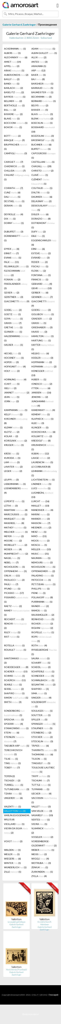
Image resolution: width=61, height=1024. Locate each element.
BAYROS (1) (14, 96)
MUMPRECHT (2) (16, 553)
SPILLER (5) (39, 719)
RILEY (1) (12, 632)
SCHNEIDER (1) (42, 675)
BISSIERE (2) (13, 114)
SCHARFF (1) (40, 662)
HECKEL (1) (12, 353)
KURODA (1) (12, 458)
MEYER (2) (14, 536)
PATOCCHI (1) (41, 579)
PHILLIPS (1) (40, 588)
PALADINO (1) (42, 575)
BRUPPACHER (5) (15, 146)
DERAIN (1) (13, 205)
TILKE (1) (11, 758)
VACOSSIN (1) (44, 800)
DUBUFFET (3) (13, 231)
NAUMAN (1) (40, 558)
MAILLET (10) (40, 505)
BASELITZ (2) (14, 92)
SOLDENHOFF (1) (43, 704)
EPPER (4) (11, 249)
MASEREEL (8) (14, 523)
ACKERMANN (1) (15, 48)
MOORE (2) (13, 540)
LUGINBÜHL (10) (42, 494)
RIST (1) (11, 636)
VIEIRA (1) (39, 824)
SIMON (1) (16, 697)
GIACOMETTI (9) (16, 301)
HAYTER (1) (42, 347)
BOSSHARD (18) (43, 129)
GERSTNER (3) (13, 297)
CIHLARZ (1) (16, 177)
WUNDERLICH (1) (15, 867)
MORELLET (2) (15, 545)
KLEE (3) (37, 423)
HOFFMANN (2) (41, 362)
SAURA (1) (40, 658)
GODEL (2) (13, 309)
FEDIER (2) (39, 262)
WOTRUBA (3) (41, 863)
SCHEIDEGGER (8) (16, 667)
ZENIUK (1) (39, 867)
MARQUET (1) (14, 518)
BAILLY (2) (12, 79)
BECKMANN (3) (41, 96)
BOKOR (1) (13, 127)
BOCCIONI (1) (15, 122)
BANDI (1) (11, 83)
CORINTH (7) (13, 188)
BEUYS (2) (39, 105)
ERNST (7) (11, 253)
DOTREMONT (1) (43, 225)
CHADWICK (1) (14, 166)
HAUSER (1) (13, 344)
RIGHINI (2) (42, 628)
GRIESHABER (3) (42, 327)
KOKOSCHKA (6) (43, 431)
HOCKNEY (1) (14, 357)
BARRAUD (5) (42, 88)
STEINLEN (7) (14, 739)
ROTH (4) (39, 645)
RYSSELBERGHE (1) (44, 651)
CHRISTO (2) (42, 170)
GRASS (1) (38, 323)
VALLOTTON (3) (15, 810)
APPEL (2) (11, 66)
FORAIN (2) (12, 279)
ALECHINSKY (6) (15, 57)
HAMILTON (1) (42, 336)
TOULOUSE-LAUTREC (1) (43, 769)
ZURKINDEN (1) (42, 871)
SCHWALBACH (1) (42, 680)
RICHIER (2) (42, 623)
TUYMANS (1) (40, 789)
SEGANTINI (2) (43, 684)
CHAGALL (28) (41, 166)
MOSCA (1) (39, 545)
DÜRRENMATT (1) (16, 238)
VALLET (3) (41, 806)
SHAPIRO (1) (40, 689)
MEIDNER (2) (41, 527)
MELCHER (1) (16, 531)
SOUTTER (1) (41, 715)
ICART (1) (12, 383)
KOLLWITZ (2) (41, 436)
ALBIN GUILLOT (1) (44, 53)
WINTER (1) (12, 863)
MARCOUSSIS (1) (15, 514)
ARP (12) (38, 70)
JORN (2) (11, 401)
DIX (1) (10, 218)
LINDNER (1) (41, 484)
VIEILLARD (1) (14, 824)
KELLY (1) (13, 414)
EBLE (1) (38, 236)
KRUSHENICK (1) (42, 447)
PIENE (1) (38, 593)
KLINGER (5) (39, 427)
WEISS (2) (39, 854)
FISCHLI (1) (39, 266)
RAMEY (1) (17, 612)
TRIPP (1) (40, 776)
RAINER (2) (40, 606)
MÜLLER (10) (41, 549)
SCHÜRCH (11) (15, 680)
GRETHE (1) (13, 327)
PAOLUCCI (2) (14, 579)
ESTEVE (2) (41, 253)
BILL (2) (10, 109)
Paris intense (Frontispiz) (16, 969)
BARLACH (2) (13, 88)
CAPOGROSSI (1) (43, 155)
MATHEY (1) (15, 527)
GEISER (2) (11, 292)
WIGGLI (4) (40, 858)
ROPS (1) (41, 638)
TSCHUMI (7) (40, 780)
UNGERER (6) (13, 798)
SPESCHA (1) (14, 719)
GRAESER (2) (41, 318)
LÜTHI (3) (11, 505)
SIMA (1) (39, 693)
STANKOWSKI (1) (16, 728)
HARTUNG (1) (41, 340)
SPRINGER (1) (43, 723)
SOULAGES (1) (42, 710)
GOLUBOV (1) (42, 314)
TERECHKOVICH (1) (13, 752)
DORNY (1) (14, 223)
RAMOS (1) (39, 610)
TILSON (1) (39, 758)
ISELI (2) (10, 388)
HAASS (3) (39, 331)
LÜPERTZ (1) (14, 501)
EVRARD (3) (40, 257)
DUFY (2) (38, 231)
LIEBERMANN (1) (15, 484)
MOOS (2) (40, 540)
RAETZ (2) (13, 606)
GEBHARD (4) (41, 283)
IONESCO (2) (41, 383)
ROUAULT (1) (15, 649)
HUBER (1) (38, 379)
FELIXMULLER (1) (16, 266)
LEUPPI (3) (11, 479)
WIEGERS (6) (12, 858)
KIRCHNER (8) (15, 420)
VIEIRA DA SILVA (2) (16, 830)
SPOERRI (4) (13, 723)
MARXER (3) (40, 518)
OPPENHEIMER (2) (43, 571)
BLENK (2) (42, 118)
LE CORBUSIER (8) (40, 466)
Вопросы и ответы (30, 1014)
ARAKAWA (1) (38, 66)
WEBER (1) (42, 849)
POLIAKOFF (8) (42, 597)
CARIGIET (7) (13, 161)
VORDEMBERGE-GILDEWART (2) (44, 843)
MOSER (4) (13, 549)
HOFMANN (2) (43, 366)
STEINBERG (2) (41, 732)
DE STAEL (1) (14, 201)
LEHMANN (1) (44, 473)
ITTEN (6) (40, 388)
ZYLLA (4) (39, 876)
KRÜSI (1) (11, 453)
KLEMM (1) (13, 427)
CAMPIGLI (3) (15, 153)
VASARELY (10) (42, 815)
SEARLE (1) (13, 684)
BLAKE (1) (12, 118)
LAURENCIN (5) (42, 462)
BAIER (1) (38, 74)
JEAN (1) (11, 397)
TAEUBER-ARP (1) (16, 745)
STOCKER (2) (42, 737)
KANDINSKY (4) (43, 410)
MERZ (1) (38, 531)
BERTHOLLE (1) (14, 105)
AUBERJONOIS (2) (16, 74)
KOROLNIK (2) (15, 440)
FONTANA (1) (41, 275)
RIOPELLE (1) (42, 632)
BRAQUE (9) (14, 140)
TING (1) (12, 763)
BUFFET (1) (41, 149)
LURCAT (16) (40, 501)
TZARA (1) (12, 793)
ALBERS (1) (12, 53)
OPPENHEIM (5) (15, 571)
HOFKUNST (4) (15, 366)
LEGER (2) (13, 471)
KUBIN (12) (40, 453)
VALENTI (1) (12, 806)
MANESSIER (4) (42, 510)
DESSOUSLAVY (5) (43, 207)
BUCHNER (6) (41, 144)
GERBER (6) (39, 292)
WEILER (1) (12, 854)
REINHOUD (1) (42, 619)
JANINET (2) (16, 392)
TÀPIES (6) (40, 745)
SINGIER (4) (41, 697)
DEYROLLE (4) (13, 214)
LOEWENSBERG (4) (16, 490)
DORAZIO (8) (41, 218)
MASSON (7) (40, 523)
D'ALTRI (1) (40, 192)
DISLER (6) (39, 214)
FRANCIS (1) (39, 279)
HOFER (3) (11, 362)
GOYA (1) (13, 318)
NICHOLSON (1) (14, 566)
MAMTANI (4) (15, 510)
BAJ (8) (38, 79)
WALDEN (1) (12, 849)
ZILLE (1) (12, 871)
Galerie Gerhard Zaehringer (19, 24)
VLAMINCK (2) (42, 830)
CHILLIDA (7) (15, 170)
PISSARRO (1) (16, 599)
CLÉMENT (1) (40, 181)
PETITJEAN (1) (43, 584)
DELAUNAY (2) (41, 201)
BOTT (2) (12, 135)
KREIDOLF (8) (41, 440)
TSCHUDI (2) (12, 780)
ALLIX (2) (38, 57)
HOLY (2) (12, 370)
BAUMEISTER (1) (42, 92)
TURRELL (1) (13, 784)
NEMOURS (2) (42, 562)
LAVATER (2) (13, 466)
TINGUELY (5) (40, 763)
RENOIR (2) (15, 625)
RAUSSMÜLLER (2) (42, 614)
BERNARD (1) (43, 101)
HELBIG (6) (40, 353)
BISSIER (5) (39, 109)
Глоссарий (53, 995)
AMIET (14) (12, 61)
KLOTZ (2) (11, 431)
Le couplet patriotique (16, 922)
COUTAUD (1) (41, 188)
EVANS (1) (12, 257)
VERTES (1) (40, 819)
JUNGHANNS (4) (42, 403)
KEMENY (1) (40, 414)
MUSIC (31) (40, 553)
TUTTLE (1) (41, 784)
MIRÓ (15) (39, 536)
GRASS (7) (12, 323)
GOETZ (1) (12, 314)
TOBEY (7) (12, 767)
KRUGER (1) (14, 445)
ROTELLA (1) (14, 645)
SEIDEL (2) (14, 689)
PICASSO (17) (14, 593)
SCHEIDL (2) (41, 667)
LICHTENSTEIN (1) (43, 479)
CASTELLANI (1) (42, 161)
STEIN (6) (11, 732)
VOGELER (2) (42, 837)
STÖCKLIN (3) (42, 741)
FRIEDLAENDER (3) (15, 286)
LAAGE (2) (40, 458)
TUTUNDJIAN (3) (16, 789)
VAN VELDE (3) (41, 810)
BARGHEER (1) (42, 83)
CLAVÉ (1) (39, 175)
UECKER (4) (41, 793)
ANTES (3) (39, 61)
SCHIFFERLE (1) (42, 671)
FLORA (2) (38, 270)
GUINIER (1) (13, 331)
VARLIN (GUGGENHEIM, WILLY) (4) (16, 817)
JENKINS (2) (39, 397)
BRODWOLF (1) (42, 140)
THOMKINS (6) (42, 754)
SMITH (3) (12, 702)
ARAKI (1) (14, 70)
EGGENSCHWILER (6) (43, 242)
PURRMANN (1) (41, 601)
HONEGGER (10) (42, 373)
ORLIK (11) (12, 575)
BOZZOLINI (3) (42, 135)
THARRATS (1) (44, 750)
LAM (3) (12, 462)
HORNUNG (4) (15, 379)
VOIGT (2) (13, 841)
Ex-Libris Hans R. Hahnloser (44, 923)
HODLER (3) (42, 357)
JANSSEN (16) (41, 392)
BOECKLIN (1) (42, 122)
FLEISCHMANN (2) (14, 272)
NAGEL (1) (12, 558)
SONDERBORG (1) (14, 712)
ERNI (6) (38, 249)
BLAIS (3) (42, 114)
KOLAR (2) (11, 436)
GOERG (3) (41, 309)
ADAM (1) (43, 48)
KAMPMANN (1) (15, 410)
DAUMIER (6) (41, 196)
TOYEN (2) (9, 776)
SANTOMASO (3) (16, 660)
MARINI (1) (40, 514)
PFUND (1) (12, 588)
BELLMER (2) (13, 101)
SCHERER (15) (15, 671)
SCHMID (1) (14, 675)
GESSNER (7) (42, 297)
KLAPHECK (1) (42, 418)
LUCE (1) (40, 488)
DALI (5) (12, 196)
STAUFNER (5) (41, 728)
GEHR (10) (41, 288)
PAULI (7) (11, 584)
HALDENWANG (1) (16, 338)
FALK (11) (11, 262)
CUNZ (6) (12, 192)
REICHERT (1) (14, 619)
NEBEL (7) (11, 562)
